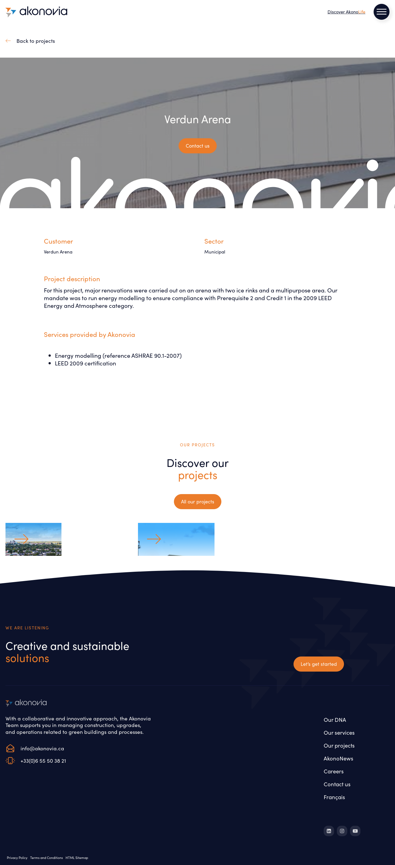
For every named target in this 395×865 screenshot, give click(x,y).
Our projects (339, 745)
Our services (339, 732)
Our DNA (335, 719)
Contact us (337, 784)
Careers (334, 771)
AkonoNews (338, 758)
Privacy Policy (17, 857)
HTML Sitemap (77, 857)
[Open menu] (382, 12)
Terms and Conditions (46, 857)
